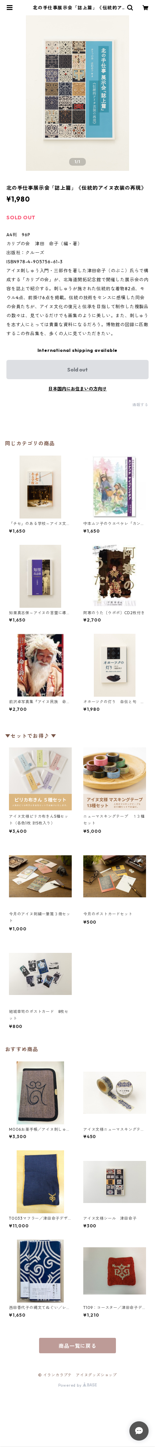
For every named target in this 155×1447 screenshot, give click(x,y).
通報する (140, 404)
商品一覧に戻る (77, 1346)
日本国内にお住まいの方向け (77, 389)
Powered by (77, 1385)
